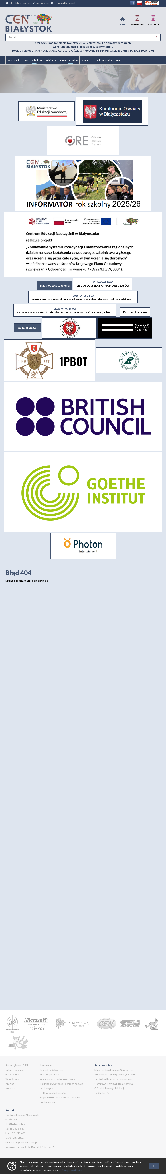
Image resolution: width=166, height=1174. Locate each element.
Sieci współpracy (49, 1074)
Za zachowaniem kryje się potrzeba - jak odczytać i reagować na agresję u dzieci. (65, 310)
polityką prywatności (70, 1170)
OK (154, 1165)
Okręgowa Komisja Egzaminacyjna (113, 1083)
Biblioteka (137, 20)
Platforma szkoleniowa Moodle (97, 60)
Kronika (9, 1083)
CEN (122, 21)
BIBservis (153, 20)
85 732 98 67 (42, 3)
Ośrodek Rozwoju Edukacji (109, 1088)
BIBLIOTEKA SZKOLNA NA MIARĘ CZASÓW (103, 284)
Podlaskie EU (101, 1092)
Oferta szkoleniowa (32, 61)
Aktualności (13, 60)
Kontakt (119, 60)
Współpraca (12, 1078)
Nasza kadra (12, 1074)
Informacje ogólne (69, 61)
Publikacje (51, 60)
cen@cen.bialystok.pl (65, 3)
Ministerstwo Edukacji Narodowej (113, 1069)
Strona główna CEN (16, 1065)
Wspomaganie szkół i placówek (57, 1078)
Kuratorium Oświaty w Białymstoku (114, 1074)
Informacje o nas (14, 1069)
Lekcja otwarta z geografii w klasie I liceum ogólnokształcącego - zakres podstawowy (83, 297)
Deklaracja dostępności (53, 1092)
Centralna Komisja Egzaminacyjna (113, 1078)
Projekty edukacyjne (51, 1069)
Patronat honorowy (135, 312)
